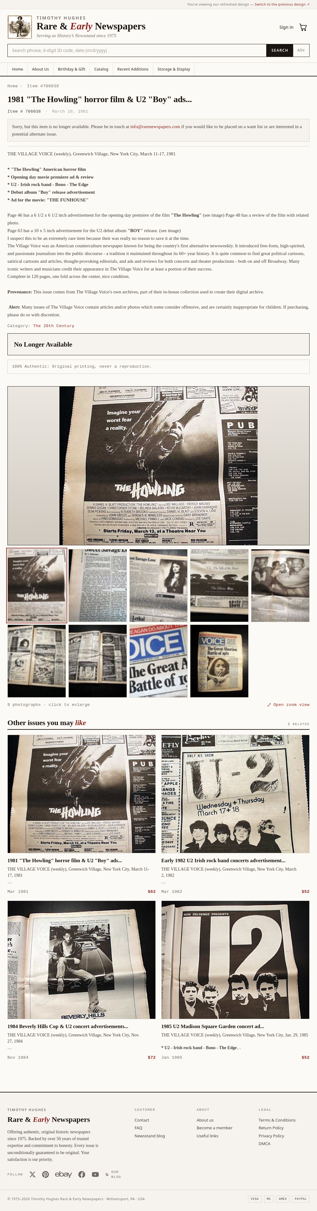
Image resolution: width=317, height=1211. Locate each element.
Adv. (301, 50)
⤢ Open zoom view (288, 704)
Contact (142, 1119)
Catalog (101, 69)
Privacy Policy (271, 1135)
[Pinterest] (45, 1174)
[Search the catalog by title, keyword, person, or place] (137, 50)
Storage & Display (174, 69)
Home (17, 69)
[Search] (279, 50)
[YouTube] (95, 1174)
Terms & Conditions (277, 1119)
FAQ (138, 1127)
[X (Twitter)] (32, 1174)
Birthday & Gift (71, 69)
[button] (158, 465)
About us (205, 1119)
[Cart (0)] (303, 27)
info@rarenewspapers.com (155, 126)
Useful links (207, 1135)
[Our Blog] (115, 1174)
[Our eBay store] (63, 1174)
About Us (40, 69)
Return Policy (271, 1127)
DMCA (265, 1143)
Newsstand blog (150, 1135)
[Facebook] (81, 1174)
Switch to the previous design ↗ (282, 4)
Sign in (286, 27)
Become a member (214, 1127)
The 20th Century (53, 326)
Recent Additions (133, 69)
